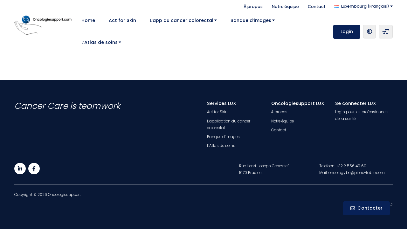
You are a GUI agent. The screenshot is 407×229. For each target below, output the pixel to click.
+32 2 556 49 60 (351, 166)
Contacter (366, 208)
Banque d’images (251, 20)
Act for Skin (122, 20)
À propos (253, 6)
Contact (317, 6)
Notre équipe (285, 6)
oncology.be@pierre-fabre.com (356, 172)
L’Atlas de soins (99, 42)
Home (88, 20)
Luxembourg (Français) (361, 6)
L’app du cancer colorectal (181, 20)
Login (347, 31)
